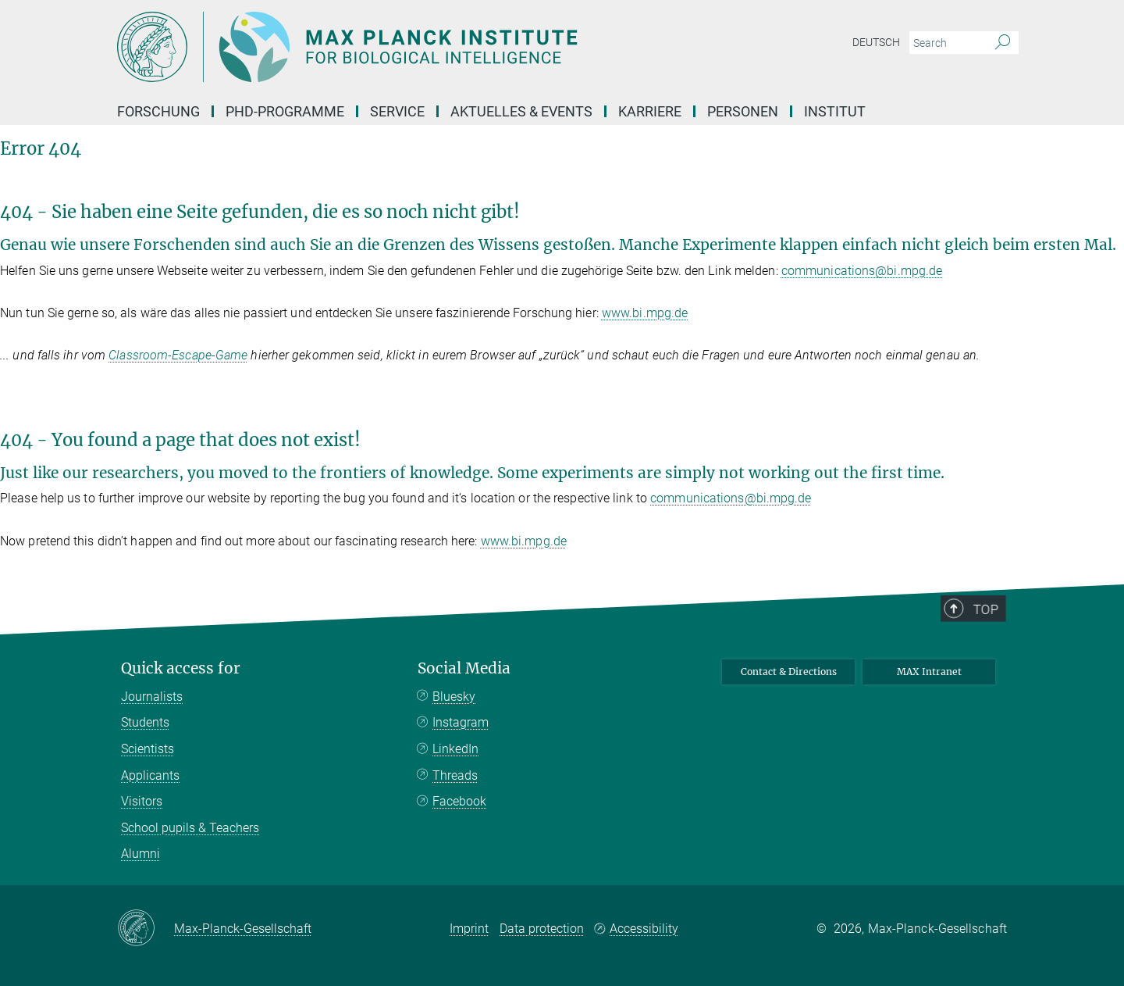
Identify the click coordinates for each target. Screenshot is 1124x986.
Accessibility (644, 928)
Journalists (152, 696)
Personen (742, 111)
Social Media (464, 668)
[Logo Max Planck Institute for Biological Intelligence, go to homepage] (409, 47)
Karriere (649, 111)
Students (145, 722)
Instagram (460, 722)
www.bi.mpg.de (645, 312)
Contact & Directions (789, 671)
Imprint (469, 928)
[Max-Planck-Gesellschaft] (145, 929)
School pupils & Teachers (190, 827)
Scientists (147, 748)
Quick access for (180, 668)
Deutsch (876, 42)
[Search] (1003, 43)
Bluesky (453, 696)
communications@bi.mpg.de (861, 270)
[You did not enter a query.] (946, 43)
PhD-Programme (285, 111)
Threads (455, 775)
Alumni (140, 853)
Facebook (459, 801)
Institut (835, 111)
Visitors (141, 801)
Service (397, 111)
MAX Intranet (929, 671)
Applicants (150, 775)
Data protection (542, 928)
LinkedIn (455, 748)
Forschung (158, 111)
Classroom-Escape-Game (177, 355)
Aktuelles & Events (521, 111)
